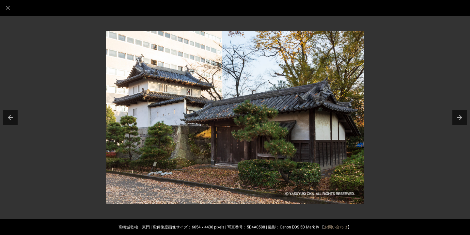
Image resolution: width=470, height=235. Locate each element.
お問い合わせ (336, 227)
